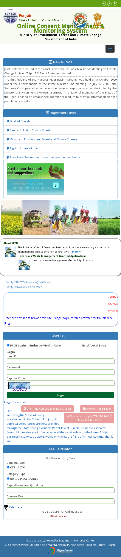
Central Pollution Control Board (28, 130)
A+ (103, 3)
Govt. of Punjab (18, 121)
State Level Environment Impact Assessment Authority (43, 157)
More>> (77, 251)
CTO (22, 467)
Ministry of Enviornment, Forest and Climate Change (42, 139)
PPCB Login (18, 345)
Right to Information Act (23, 148)
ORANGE (22, 478)
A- (115, 3)
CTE (12, 467)
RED (11, 478)
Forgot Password (15, 402)
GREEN (34, 478)
